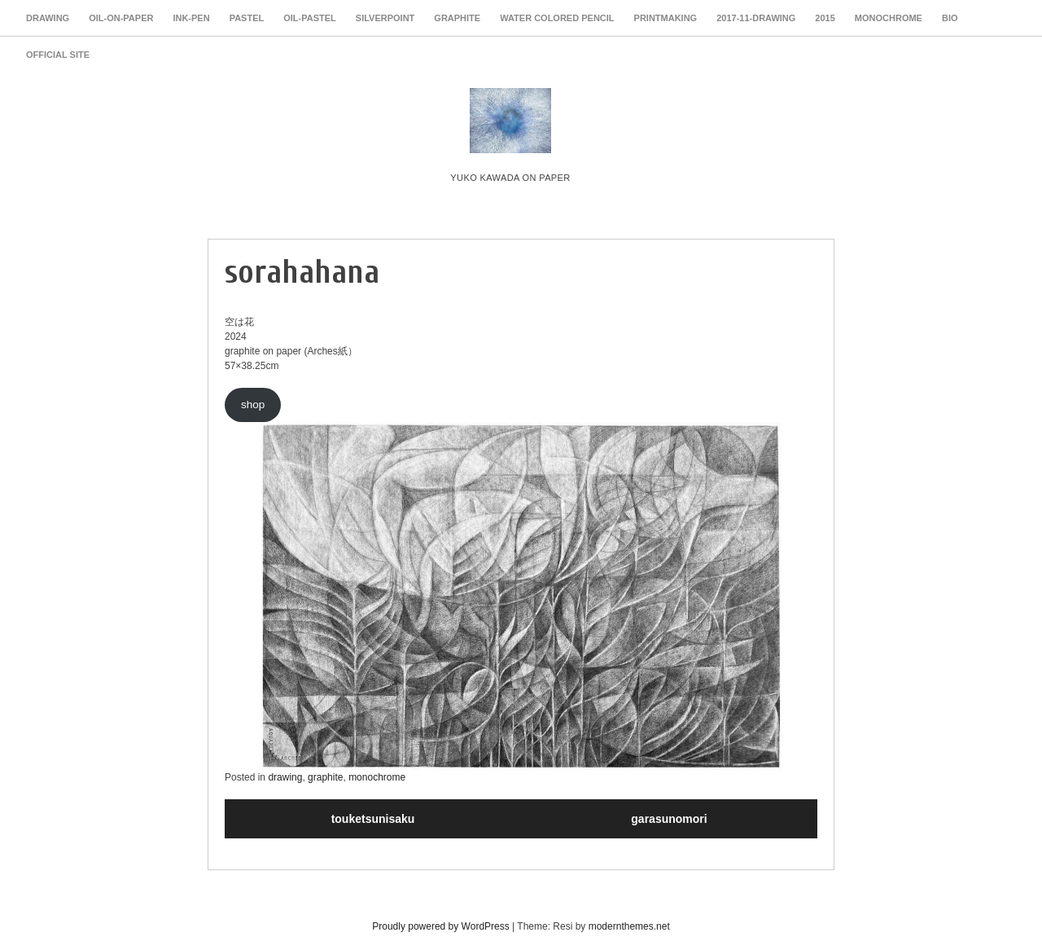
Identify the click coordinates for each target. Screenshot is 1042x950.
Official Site (58, 54)
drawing (47, 18)
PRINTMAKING (666, 18)
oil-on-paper (121, 18)
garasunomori (669, 818)
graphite (457, 18)
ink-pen (191, 18)
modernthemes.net (629, 926)
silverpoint (385, 18)
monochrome (888, 18)
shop (253, 404)
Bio (950, 18)
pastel (247, 18)
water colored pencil (557, 18)
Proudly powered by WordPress (441, 926)
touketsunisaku (373, 818)
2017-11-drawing (755, 18)
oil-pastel (309, 18)
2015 (824, 18)
